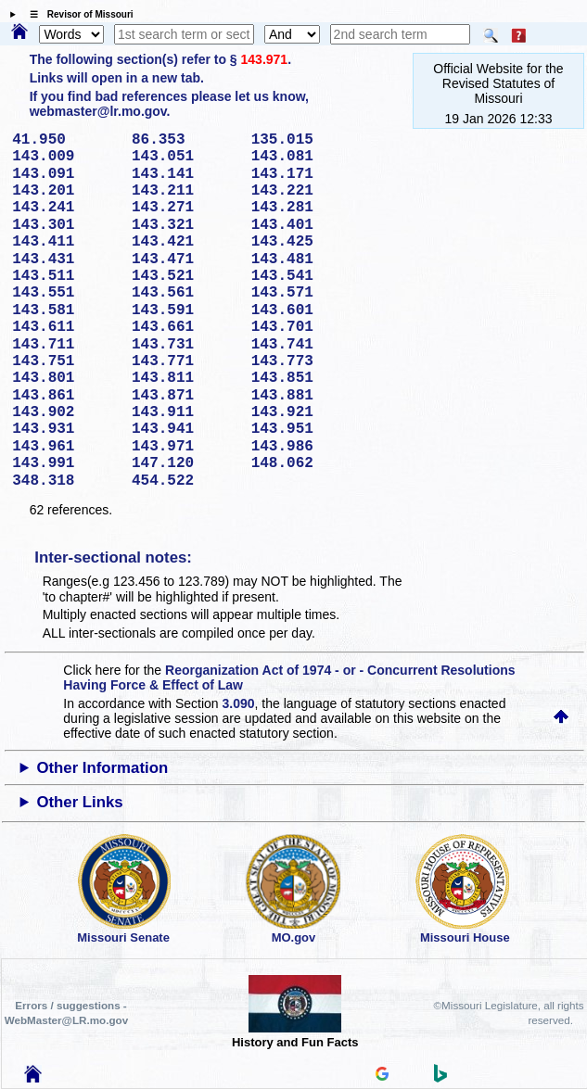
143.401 (304, 225)
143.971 (264, 59)
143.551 (65, 293)
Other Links (79, 802)
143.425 (304, 242)
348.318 (65, 481)
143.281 (304, 207)
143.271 (185, 207)
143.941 (185, 429)
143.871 (185, 396)
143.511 (65, 276)
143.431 (65, 259)
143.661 (185, 327)
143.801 (65, 378)
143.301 (65, 225)
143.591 (185, 310)
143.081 (304, 156)
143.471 (185, 259)
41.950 (65, 140)
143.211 (185, 191)
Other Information (102, 768)
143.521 (185, 276)
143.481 (304, 259)
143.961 (65, 447)
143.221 (304, 191)
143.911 (185, 412)
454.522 (185, 481)
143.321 (185, 225)
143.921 (304, 412)
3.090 (239, 703)
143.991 (65, 463)
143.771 (185, 361)
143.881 (304, 396)
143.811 (185, 378)
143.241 (65, 207)
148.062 (304, 463)
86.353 (185, 140)
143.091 (65, 174)
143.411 (65, 242)
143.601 (304, 310)
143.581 (65, 310)
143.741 (304, 345)
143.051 (185, 156)
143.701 (304, 327)
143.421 (185, 242)
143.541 (304, 276)
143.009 (65, 156)
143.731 (185, 345)
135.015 (304, 140)
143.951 (304, 429)
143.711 (65, 345)
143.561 (185, 293)
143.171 (304, 174)
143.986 (304, 447)
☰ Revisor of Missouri (77, 14)
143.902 (65, 412)
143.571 (304, 293)
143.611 (65, 327)
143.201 (65, 191)
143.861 (65, 396)
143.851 (304, 378)
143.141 (185, 174)
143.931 (65, 429)
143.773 (304, 361)
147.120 (185, 463)
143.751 (65, 361)
